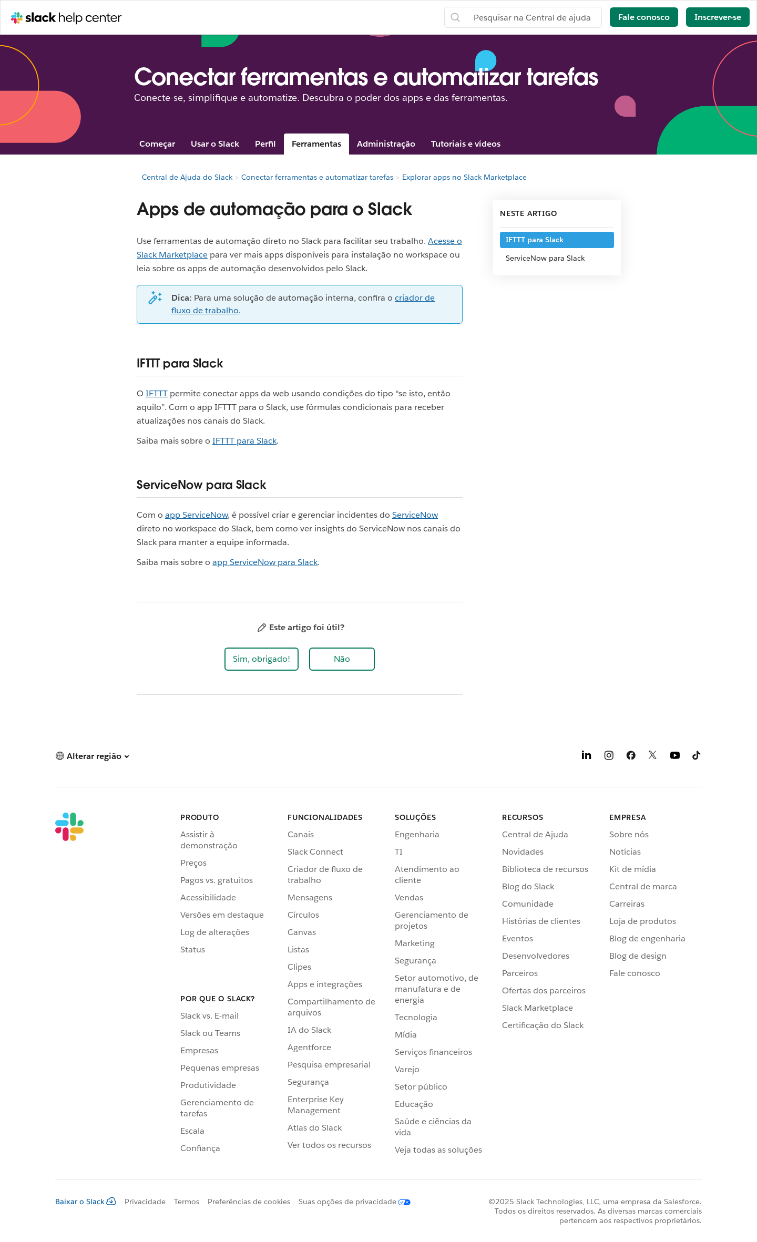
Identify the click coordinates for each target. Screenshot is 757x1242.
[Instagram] (608, 757)
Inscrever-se (717, 17)
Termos (186, 1201)
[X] (653, 757)
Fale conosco (644, 17)
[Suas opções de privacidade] (350, 1201)
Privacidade (145, 1201)
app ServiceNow (196, 514)
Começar (157, 143)
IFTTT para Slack (244, 440)
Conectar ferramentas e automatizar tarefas (317, 177)
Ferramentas (316, 143)
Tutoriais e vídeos (465, 143)
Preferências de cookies (249, 1201)
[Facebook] (631, 757)
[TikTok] (697, 757)
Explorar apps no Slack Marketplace (464, 177)
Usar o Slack (215, 143)
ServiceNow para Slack (545, 258)
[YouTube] (675, 757)
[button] (261, 659)
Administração (386, 143)
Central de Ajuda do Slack (187, 177)
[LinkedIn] (586, 757)
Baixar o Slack (85, 1201)
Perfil (265, 143)
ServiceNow (415, 514)
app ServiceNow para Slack (265, 562)
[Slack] (69, 985)
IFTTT (157, 393)
